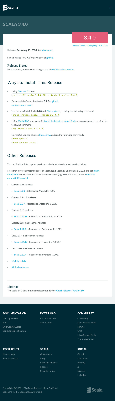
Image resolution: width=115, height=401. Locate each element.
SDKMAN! (23, 121)
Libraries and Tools (86, 335)
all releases (47, 50)
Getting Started (10, 318)
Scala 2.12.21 (20, 229)
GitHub (80, 354)
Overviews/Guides (12, 326)
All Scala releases (20, 267)
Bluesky (81, 362)
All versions (46, 322)
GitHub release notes (63, 69)
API (5, 322)
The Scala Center (85, 339)
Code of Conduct (48, 362)
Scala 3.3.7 (19, 203)
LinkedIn (81, 375)
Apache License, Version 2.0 (70, 290)
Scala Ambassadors (86, 322)
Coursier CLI (24, 91)
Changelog (92, 45)
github (49, 57)
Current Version (48, 318)
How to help (9, 354)
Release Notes (78, 45)
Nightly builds (18, 261)
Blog (42, 358)
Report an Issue (10, 358)
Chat (79, 330)
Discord (81, 371)
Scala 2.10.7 (20, 254)
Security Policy (47, 371)
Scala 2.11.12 (20, 241)
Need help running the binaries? (22, 105)
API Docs (103, 45)
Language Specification (14, 330)
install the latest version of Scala (60, 121)
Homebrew (45, 134)
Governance (46, 354)
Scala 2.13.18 (20, 216)
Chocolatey (52, 111)
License (44, 366)
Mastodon (82, 358)
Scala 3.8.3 (19, 190)
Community (82, 318)
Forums (81, 326)
